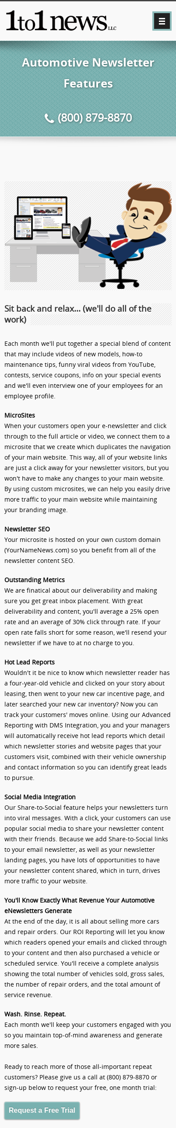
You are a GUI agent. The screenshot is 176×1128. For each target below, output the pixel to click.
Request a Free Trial (42, 1110)
